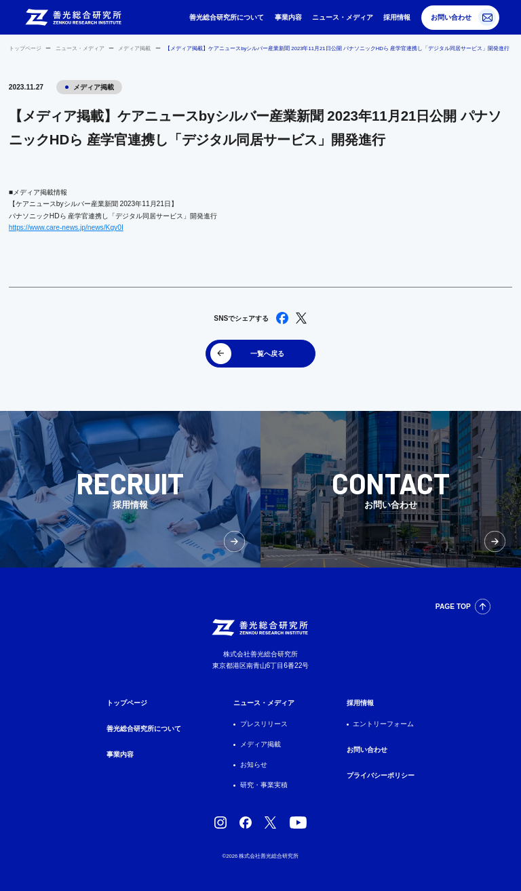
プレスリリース (264, 724)
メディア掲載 (134, 48)
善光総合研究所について (226, 17)
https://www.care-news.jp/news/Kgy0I (66, 227)
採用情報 (396, 17)
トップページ (25, 48)
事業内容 (288, 17)
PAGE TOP (453, 606)
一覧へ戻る (267, 353)
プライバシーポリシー (380, 775)
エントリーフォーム (383, 724)
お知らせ (253, 764)
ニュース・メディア (342, 17)
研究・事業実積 (264, 785)
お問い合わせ (451, 17)
